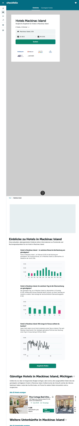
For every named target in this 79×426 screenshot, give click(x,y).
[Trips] (3, 25)
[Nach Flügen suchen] (3, 8)
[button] (3, 3)
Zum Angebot (47, 410)
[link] (42, 366)
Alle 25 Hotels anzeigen (18, 392)
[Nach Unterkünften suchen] (3, 12)
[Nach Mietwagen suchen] (3, 16)
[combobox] (23, 27)
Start (10, 198)
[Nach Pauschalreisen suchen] (3, 20)
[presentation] (74, 376)
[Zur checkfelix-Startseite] (12, 3)
